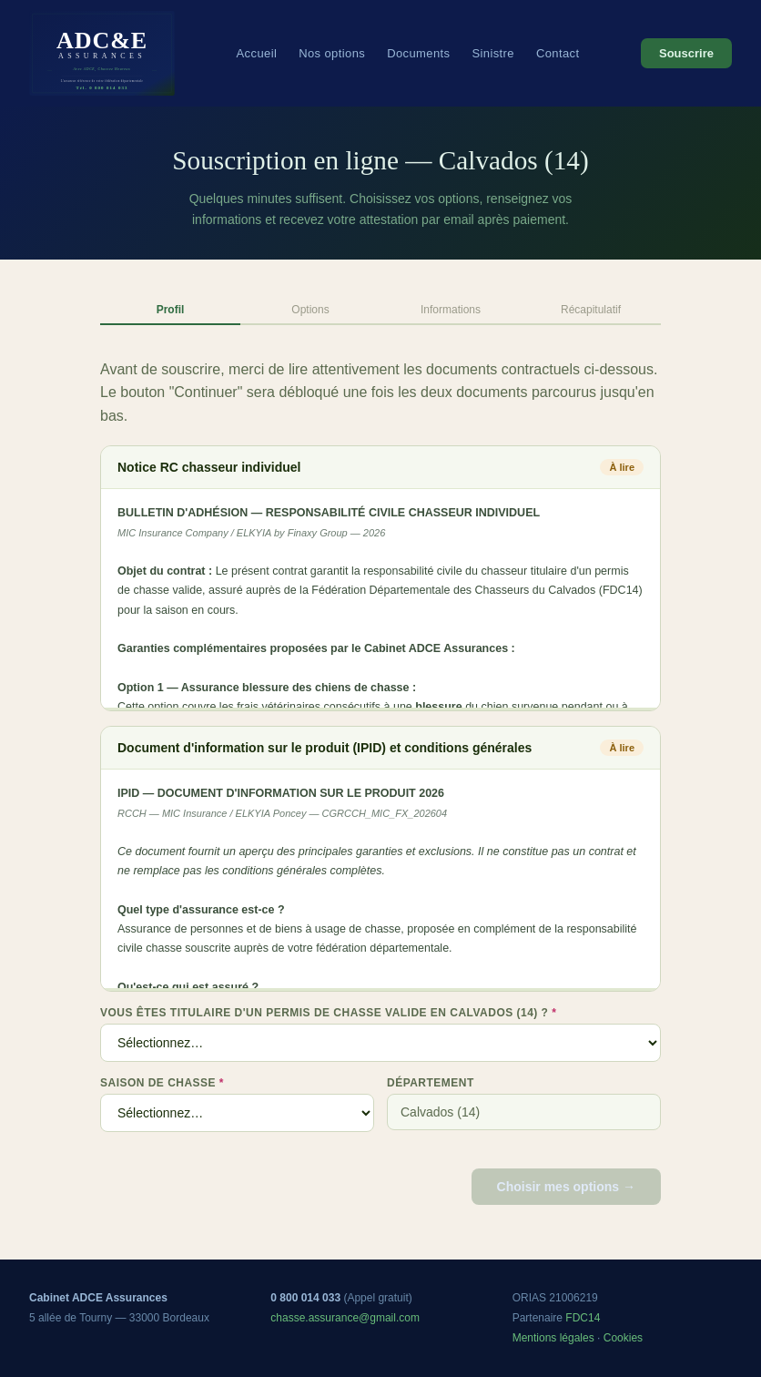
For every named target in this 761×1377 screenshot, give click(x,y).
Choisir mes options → (566, 1186)
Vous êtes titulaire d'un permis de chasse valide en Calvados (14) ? (328, 1012)
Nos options (332, 53)
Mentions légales (553, 1337)
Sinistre (492, 53)
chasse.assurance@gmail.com (345, 1317)
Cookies (623, 1337)
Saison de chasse (162, 1082)
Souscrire (686, 53)
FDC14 (582, 1317)
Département (430, 1082)
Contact (558, 53)
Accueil (257, 53)
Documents (418, 53)
